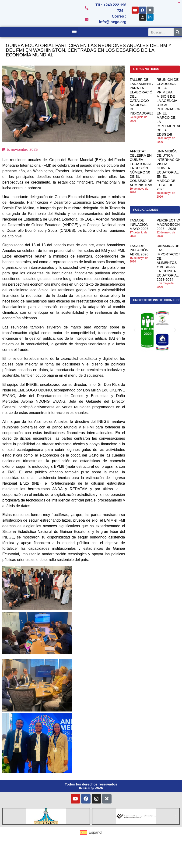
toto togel (179, 2)
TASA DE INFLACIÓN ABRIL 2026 (139, 250)
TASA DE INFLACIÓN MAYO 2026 (139, 224)
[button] (74, 31)
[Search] (178, 32)
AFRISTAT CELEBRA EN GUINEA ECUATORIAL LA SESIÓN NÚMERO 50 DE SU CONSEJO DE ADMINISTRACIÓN (145, 168)
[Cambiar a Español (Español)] (91, 832)
